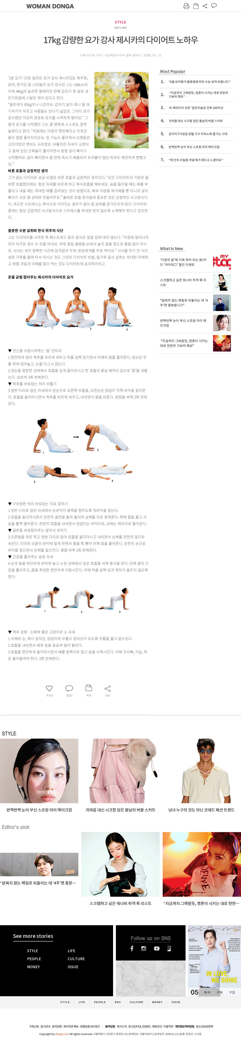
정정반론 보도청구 (90, 1026)
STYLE (120, 22)
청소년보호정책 (204, 1026)
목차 (207, 992)
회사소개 (122, 1026)
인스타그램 (143, 948)
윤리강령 (57, 1026)
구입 (232, 992)
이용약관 (168, 1026)
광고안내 (45, 1026)
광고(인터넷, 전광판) (139, 1026)
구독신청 (34, 1026)
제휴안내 (157, 1026)
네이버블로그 (169, 948)
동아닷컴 (110, 1026)
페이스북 (132, 948)
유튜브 (156, 948)
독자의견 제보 (70, 1026)
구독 (219, 992)
